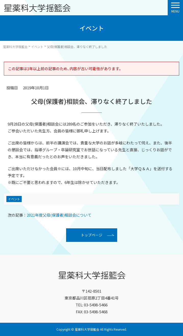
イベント (14, 199)
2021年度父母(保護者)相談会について (49, 215)
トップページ (91, 235)
